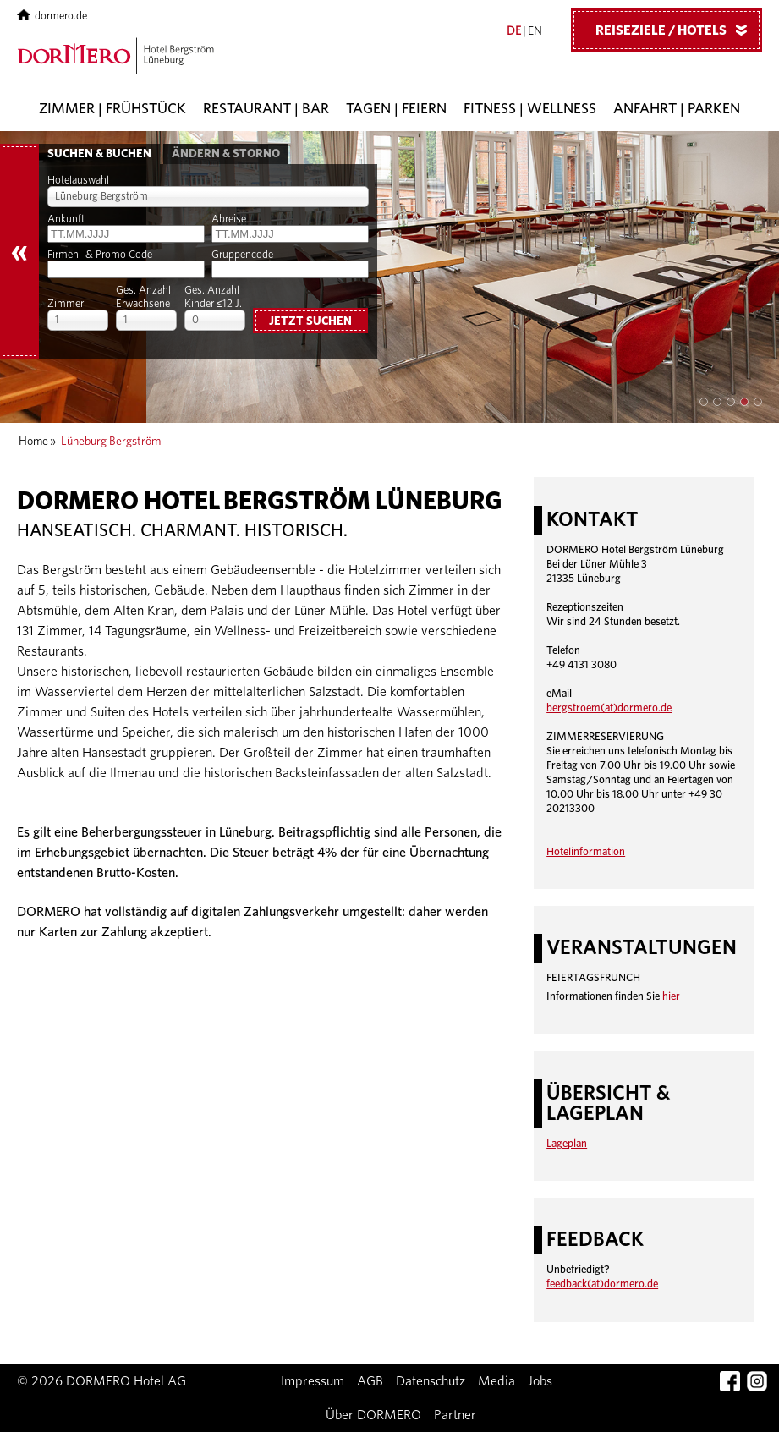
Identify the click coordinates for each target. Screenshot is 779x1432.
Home (33, 441)
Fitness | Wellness (530, 109)
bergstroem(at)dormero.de (609, 708)
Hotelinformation (585, 852)
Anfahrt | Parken (676, 109)
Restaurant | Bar (266, 109)
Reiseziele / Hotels (677, 30)
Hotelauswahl (78, 180)
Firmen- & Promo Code (99, 255)
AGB (370, 1381)
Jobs (540, 1381)
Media (496, 1381)
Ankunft (66, 219)
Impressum (312, 1381)
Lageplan (566, 1143)
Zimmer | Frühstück (112, 109)
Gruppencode (242, 255)
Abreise (228, 219)
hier (671, 996)
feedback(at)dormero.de (602, 1284)
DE (514, 31)
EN (535, 31)
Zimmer (65, 304)
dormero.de (52, 16)
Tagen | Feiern (396, 109)
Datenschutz (430, 1381)
